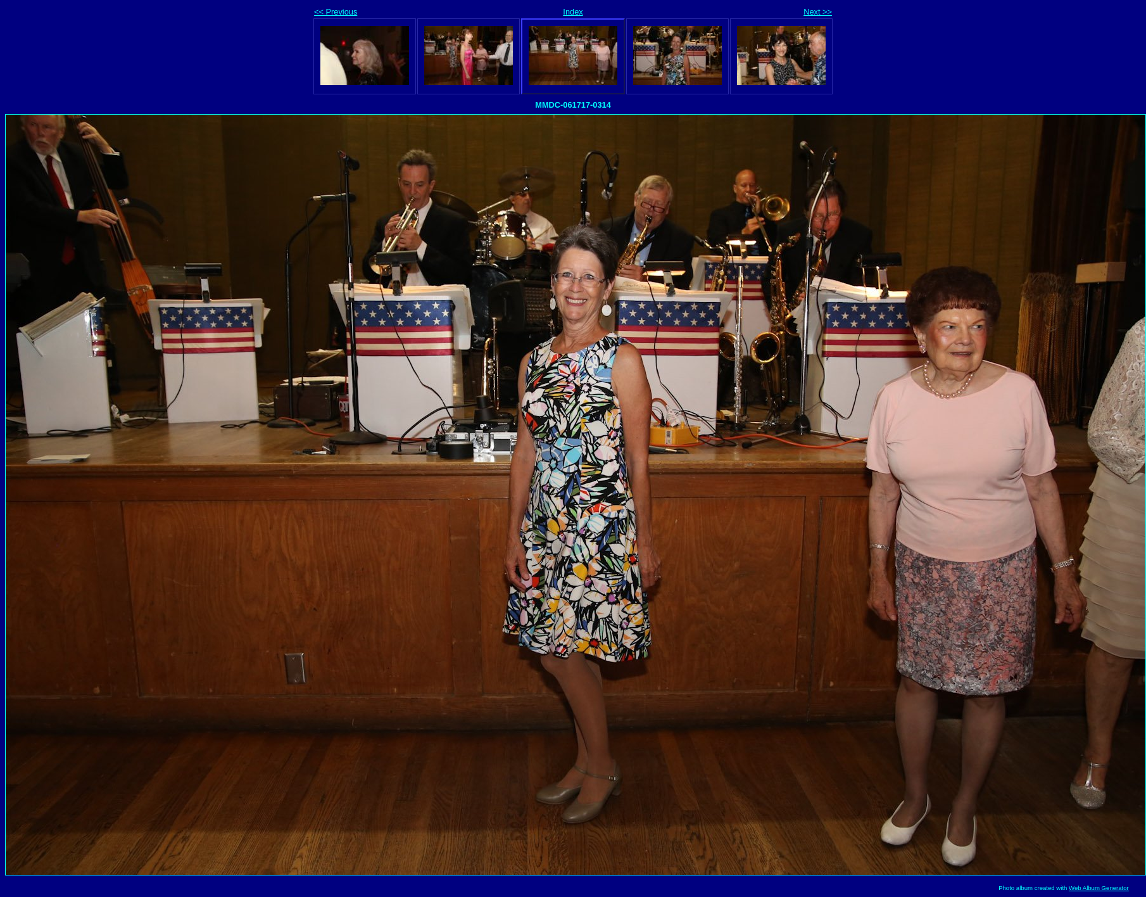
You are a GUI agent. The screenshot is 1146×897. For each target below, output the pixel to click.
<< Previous (335, 11)
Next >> (817, 11)
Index (572, 11)
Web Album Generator (1099, 887)
